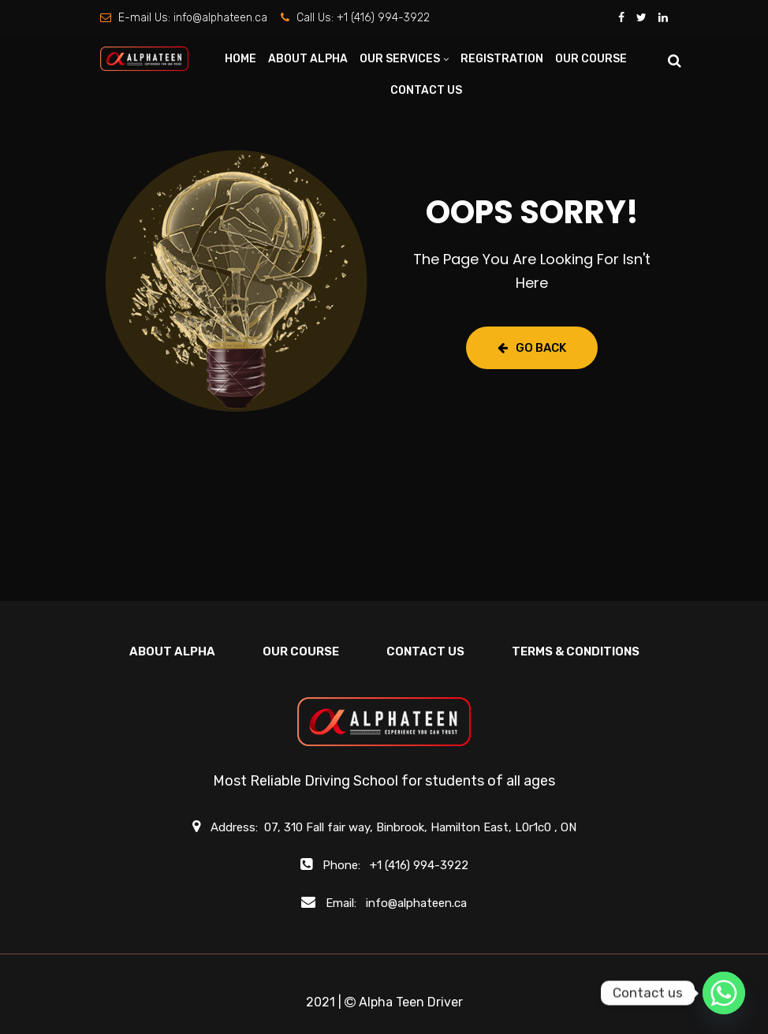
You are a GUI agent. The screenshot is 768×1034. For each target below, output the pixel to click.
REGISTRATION (501, 58)
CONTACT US (426, 90)
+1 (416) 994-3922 (383, 17)
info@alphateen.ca (220, 17)
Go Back (532, 348)
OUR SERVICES (400, 58)
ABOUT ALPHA (308, 58)
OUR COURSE (591, 58)
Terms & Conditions (575, 651)
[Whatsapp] (724, 993)
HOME (240, 58)
